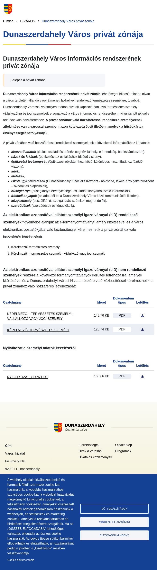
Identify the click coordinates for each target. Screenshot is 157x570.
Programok (123, 451)
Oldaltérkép (123, 445)
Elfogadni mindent (114, 535)
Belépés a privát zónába (28, 80)
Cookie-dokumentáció (20, 559)
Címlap (8, 21)
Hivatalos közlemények (95, 457)
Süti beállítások (114, 508)
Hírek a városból (90, 451)
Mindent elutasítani (114, 522)
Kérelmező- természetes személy (35, 247)
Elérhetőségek (88, 445)
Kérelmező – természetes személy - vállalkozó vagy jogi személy (58, 253)
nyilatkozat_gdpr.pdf (27, 377)
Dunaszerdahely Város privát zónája (68, 21)
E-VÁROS (27, 21)
